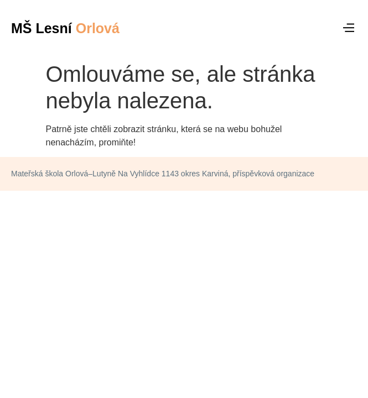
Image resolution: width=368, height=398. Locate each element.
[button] (348, 28)
